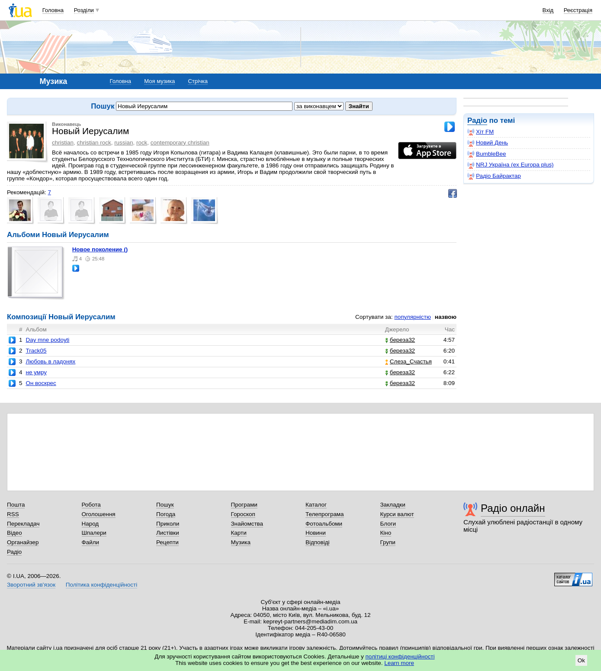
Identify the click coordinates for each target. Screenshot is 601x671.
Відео (14, 533)
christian (63, 142)
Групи (387, 542)
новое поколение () (100, 249)
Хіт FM (480, 131)
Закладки (392, 504)
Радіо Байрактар (494, 176)
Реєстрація (578, 10)
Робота (91, 504)
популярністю (412, 317)
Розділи (84, 10)
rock (141, 142)
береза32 (400, 340)
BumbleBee (486, 154)
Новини (315, 533)
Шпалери (94, 533)
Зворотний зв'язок (31, 584)
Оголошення (99, 514)
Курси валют (397, 514)
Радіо (477, 120)
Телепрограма (324, 514)
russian (123, 142)
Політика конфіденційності (101, 584)
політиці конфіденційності (400, 656)
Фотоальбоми (323, 523)
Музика (241, 542)
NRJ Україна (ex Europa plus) (510, 164)
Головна (53, 10)
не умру (36, 372)
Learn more (399, 663)
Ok (581, 660)
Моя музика (159, 81)
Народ (90, 523)
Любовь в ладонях (50, 361)
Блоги (388, 523)
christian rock (94, 142)
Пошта (16, 504)
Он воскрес (41, 383)
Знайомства (247, 523)
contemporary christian (180, 142)
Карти (239, 533)
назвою (445, 317)
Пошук (165, 504)
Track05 (36, 350)
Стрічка (197, 81)
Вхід (548, 10)
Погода (165, 514)
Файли (91, 542)
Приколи (167, 523)
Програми (244, 504)
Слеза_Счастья (408, 361)
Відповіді (317, 542)
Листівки (167, 533)
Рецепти (167, 542)
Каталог (316, 504)
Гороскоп (243, 514)
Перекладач (23, 523)
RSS (13, 514)
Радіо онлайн (513, 508)
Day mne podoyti (47, 340)
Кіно (386, 533)
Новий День (487, 142)
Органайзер (23, 542)
